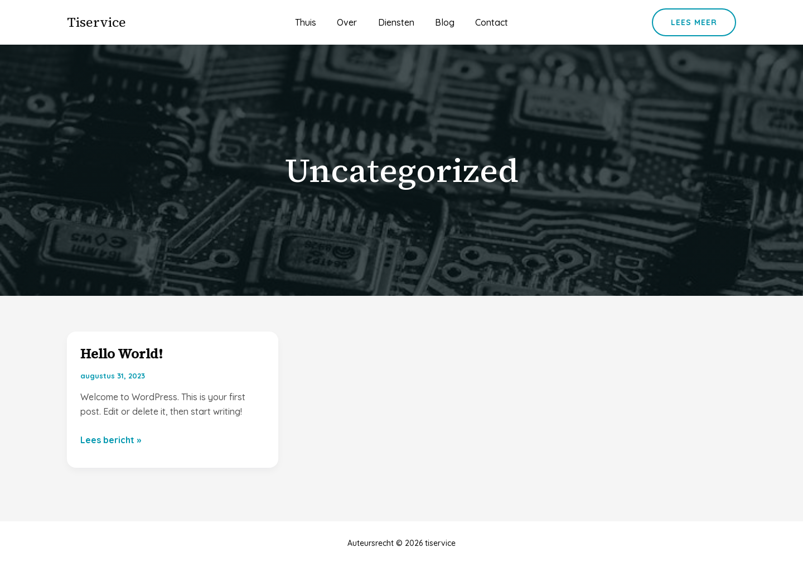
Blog (442, 22)
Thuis (311, 22)
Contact (486, 22)
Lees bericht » (110, 440)
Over (350, 22)
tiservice (96, 22)
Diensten (396, 22)
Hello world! (121, 353)
